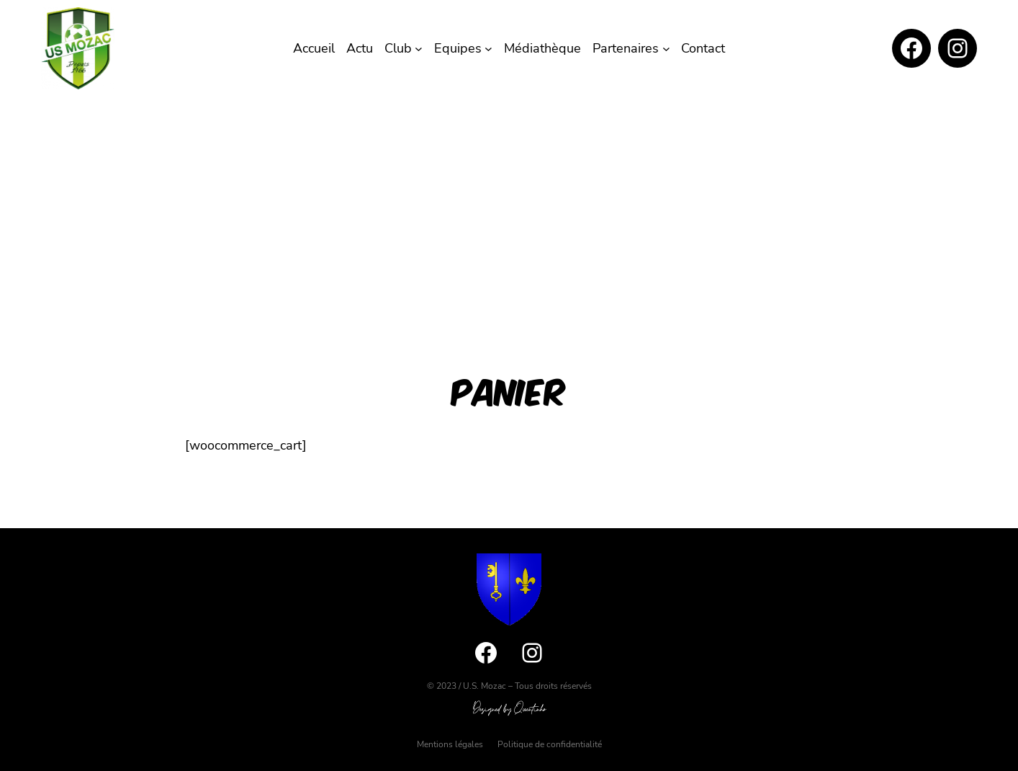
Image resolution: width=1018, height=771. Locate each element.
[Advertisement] (509, 205)
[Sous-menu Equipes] (488, 49)
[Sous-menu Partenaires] (666, 49)
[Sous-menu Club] (419, 49)
